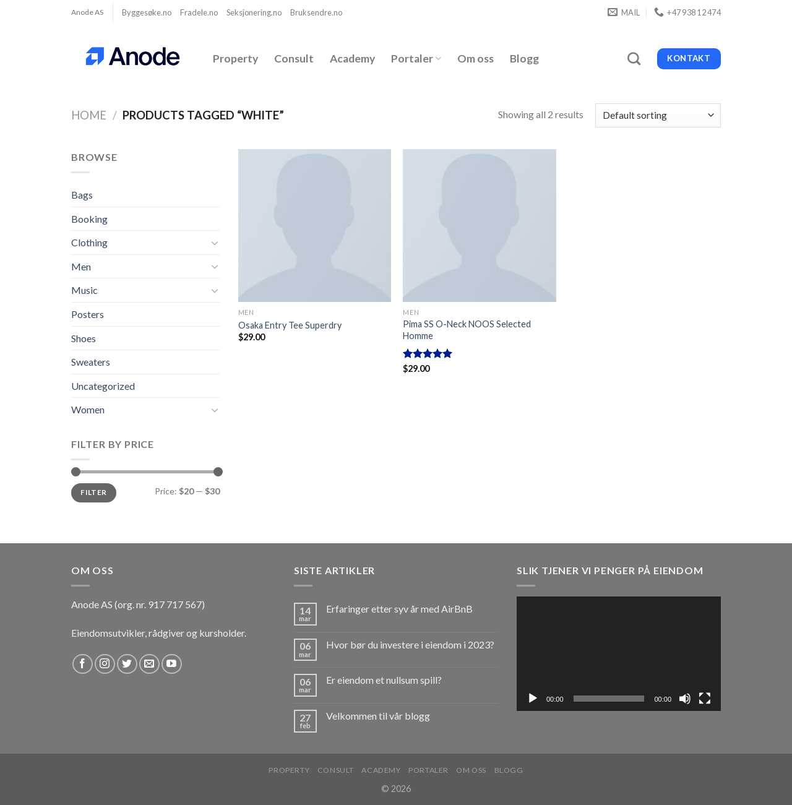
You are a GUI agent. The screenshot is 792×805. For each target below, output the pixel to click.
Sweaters (90, 362)
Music (84, 290)
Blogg (524, 58)
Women (88, 409)
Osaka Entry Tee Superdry (290, 325)
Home (88, 115)
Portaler (416, 58)
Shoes (83, 338)
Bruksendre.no (316, 12)
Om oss (475, 58)
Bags (82, 194)
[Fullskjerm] (705, 698)
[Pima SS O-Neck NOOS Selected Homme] (479, 225)
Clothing (89, 242)
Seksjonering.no (254, 12)
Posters (87, 314)
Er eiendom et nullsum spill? (384, 680)
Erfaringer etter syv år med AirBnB (399, 608)
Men (81, 266)
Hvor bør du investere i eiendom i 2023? (410, 644)
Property (235, 58)
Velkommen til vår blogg (378, 715)
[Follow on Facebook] (82, 664)
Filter (93, 492)
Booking (89, 219)
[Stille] (685, 698)
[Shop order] (658, 115)
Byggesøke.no (146, 12)
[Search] (633, 58)
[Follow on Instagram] (105, 664)
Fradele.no (199, 12)
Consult (294, 58)
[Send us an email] (149, 664)
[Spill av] (533, 698)
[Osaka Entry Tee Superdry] (314, 225)
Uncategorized (103, 386)
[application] (619, 654)
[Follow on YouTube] (171, 664)
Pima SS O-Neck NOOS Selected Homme (467, 330)
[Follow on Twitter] (127, 664)
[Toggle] (215, 242)
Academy (352, 58)
